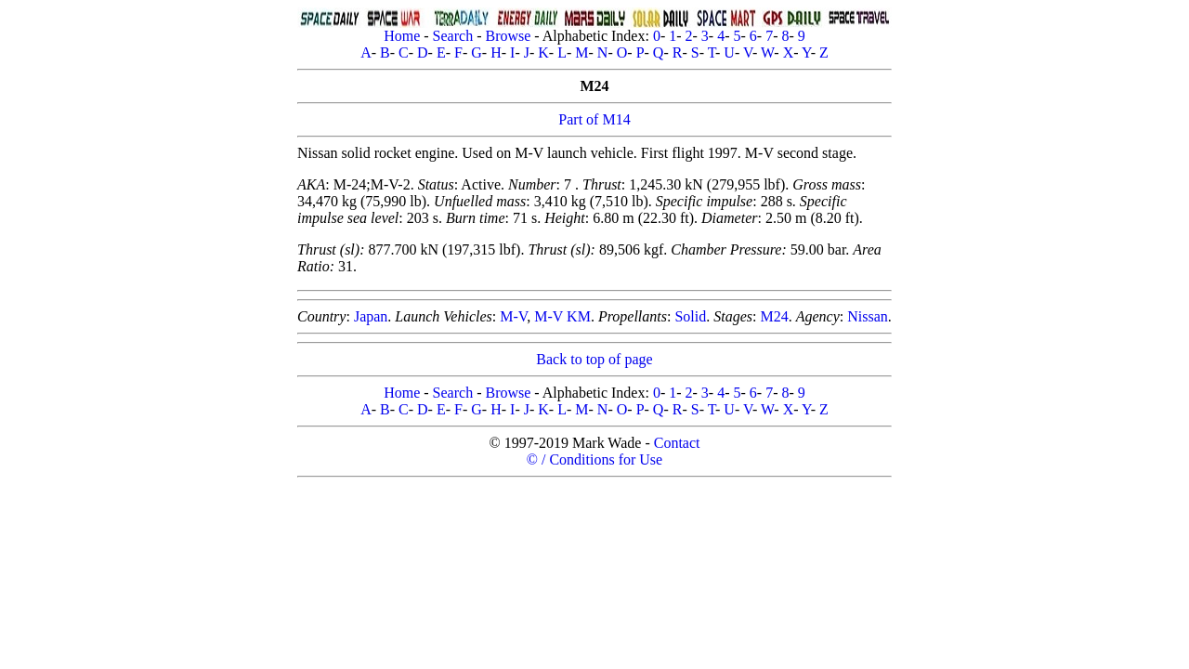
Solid (690, 316)
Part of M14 (594, 119)
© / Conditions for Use (594, 459)
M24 (774, 316)
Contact (677, 443)
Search (453, 36)
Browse (507, 36)
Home (402, 36)
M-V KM (562, 316)
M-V (513, 316)
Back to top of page (594, 359)
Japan (370, 316)
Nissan (867, 316)
